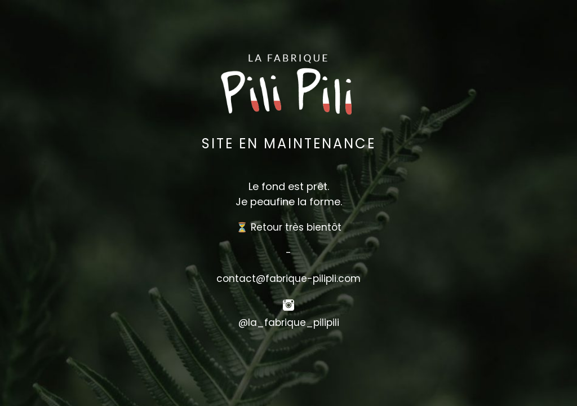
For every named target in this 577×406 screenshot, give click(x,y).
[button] (288, 349)
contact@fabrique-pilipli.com (288, 278)
